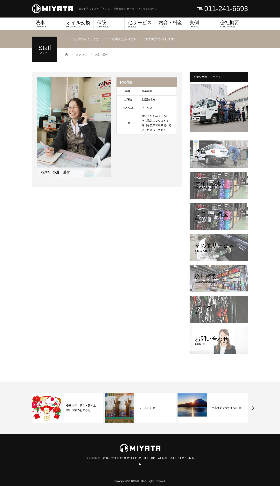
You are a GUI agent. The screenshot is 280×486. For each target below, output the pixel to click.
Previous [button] (27, 408)
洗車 (48, 24)
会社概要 (232, 24)
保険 (109, 24)
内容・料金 (171, 24)
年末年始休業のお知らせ (227, 407)
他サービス (140, 24)
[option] (67, 408)
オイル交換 (78, 24)
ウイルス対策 (147, 407)
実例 (202, 24)
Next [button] (253, 408)
